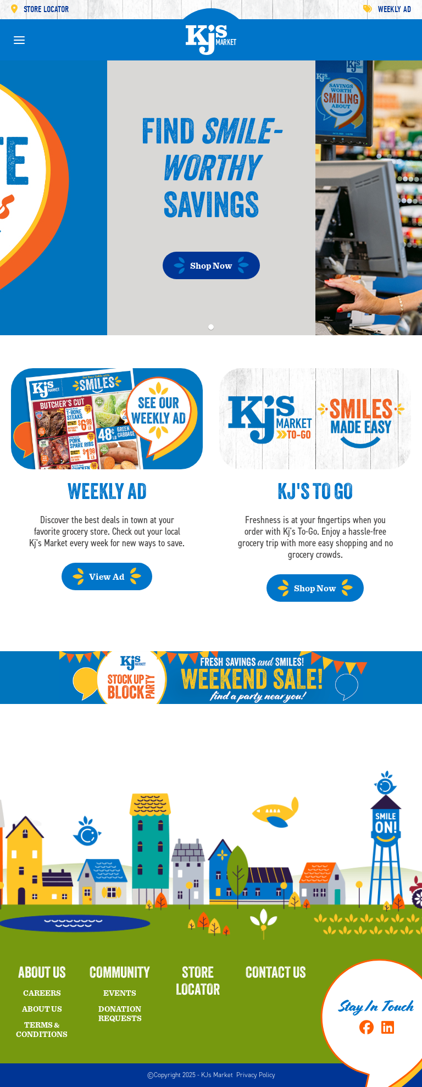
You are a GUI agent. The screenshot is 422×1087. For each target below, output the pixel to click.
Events (119, 993)
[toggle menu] (19, 40)
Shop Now (211, 266)
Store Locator (40, 9)
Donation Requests (120, 1014)
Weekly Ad (387, 9)
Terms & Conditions (42, 1030)
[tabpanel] (211, 197)
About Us (42, 1009)
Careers (42, 993)
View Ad (107, 577)
